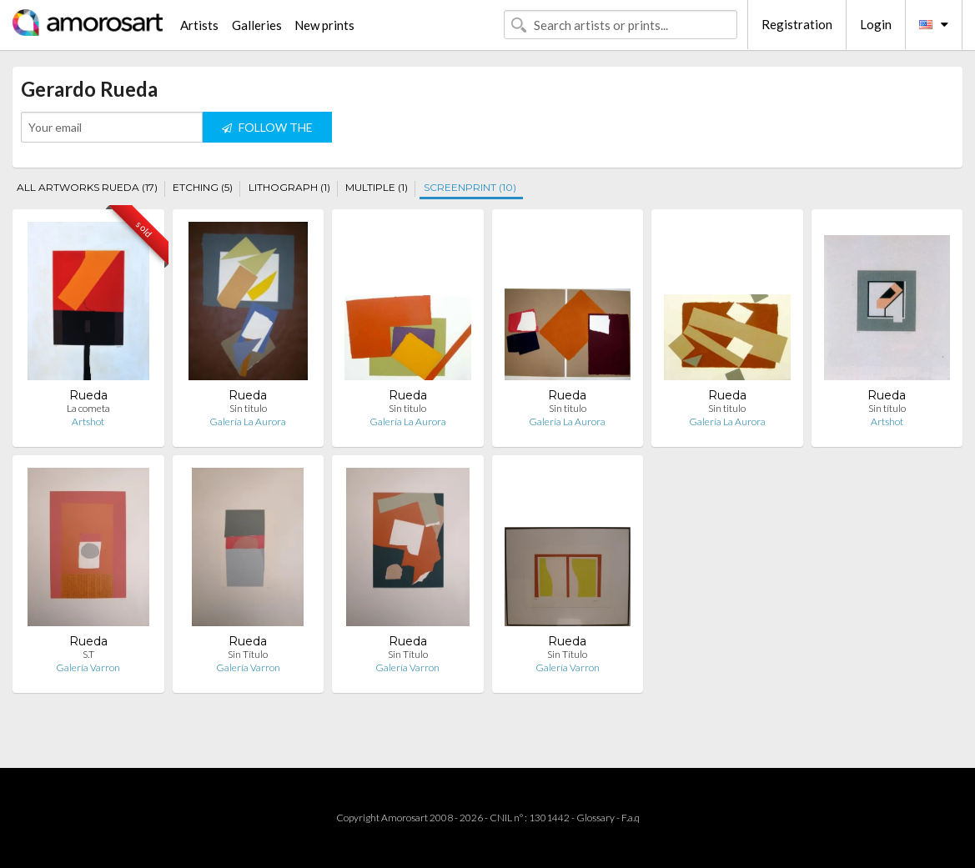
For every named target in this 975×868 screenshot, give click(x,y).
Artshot (88, 421)
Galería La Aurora (247, 421)
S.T (88, 654)
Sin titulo (248, 408)
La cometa (88, 408)
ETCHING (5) (203, 187)
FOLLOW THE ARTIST (267, 131)
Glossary (595, 817)
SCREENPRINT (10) (470, 187)
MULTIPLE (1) (376, 187)
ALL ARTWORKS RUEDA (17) (87, 187)
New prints (324, 25)
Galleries (257, 25)
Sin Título (248, 654)
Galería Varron (88, 667)
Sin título (887, 408)
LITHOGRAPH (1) (289, 187)
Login (876, 24)
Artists (199, 25)
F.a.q (630, 817)
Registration (796, 24)
